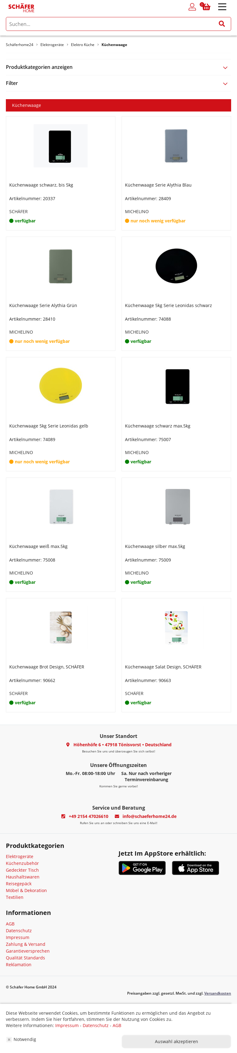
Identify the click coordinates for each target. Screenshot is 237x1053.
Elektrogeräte (19, 856)
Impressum (17, 937)
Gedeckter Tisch (22, 870)
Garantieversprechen (28, 951)
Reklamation (18, 964)
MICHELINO (137, 211)
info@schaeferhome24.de (150, 816)
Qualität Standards (25, 958)
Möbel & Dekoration (26, 890)
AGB (10, 924)
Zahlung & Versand (25, 944)
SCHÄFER (18, 211)
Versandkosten (217, 993)
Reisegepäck (18, 884)
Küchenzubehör (22, 863)
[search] (118, 24)
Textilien (14, 897)
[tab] (118, 67)
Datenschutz (19, 930)
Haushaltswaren (23, 877)
